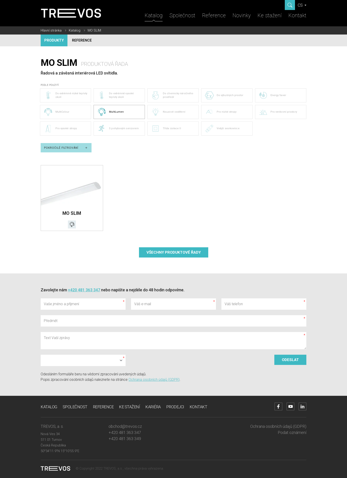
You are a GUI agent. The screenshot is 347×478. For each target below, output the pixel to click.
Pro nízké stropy (221, 111)
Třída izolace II (166, 128)
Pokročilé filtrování (66, 148)
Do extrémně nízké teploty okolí (65, 95)
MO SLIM (94, 30)
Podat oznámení (292, 432)
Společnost (182, 15)
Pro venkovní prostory (278, 111)
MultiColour (56, 111)
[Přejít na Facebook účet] (278, 406)
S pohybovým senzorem (118, 128)
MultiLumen (110, 111)
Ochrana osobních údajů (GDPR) (154, 379)
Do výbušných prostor (224, 95)
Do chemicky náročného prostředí (172, 95)
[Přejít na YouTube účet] (290, 406)
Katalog (154, 15)
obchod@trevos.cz (125, 426)
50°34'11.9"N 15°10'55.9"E (60, 451)
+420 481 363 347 (84, 289)
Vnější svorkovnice (222, 128)
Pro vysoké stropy (60, 128)
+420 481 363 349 (125, 438)
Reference (214, 15)
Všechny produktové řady (173, 252)
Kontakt (297, 15)
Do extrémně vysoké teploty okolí (115, 95)
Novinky (242, 15)
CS (301, 5)
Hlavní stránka (51, 30)
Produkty (54, 40)
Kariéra (153, 406)
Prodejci (175, 406)
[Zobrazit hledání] (290, 5)
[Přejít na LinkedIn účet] (302, 406)
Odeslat (290, 359)
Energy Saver (272, 95)
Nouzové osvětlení (168, 111)
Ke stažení (270, 15)
